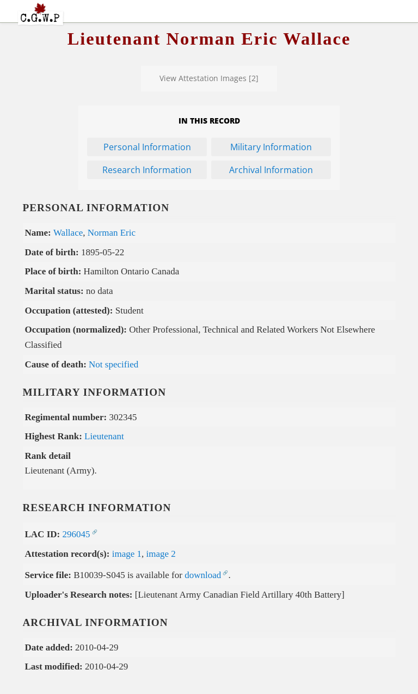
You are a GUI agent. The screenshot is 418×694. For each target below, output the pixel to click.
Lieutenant (104, 436)
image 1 (127, 554)
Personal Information (147, 147)
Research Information (147, 170)
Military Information (271, 147)
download (203, 575)
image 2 (161, 554)
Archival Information (271, 170)
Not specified (113, 364)
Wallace (68, 233)
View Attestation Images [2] (209, 78)
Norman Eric (112, 233)
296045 (76, 534)
